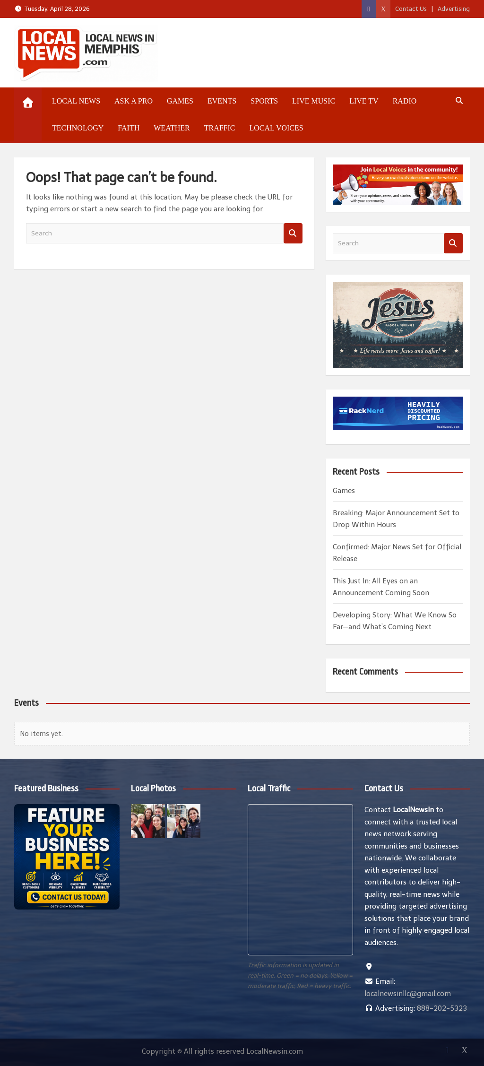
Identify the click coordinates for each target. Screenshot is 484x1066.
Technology (78, 128)
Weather (172, 128)
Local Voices (276, 128)
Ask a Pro (133, 101)
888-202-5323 (442, 1008)
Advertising (454, 8)
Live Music (313, 101)
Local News (76, 101)
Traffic (219, 128)
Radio (405, 101)
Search (293, 233)
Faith (128, 128)
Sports (264, 101)
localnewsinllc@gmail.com (407, 993)
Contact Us (411, 8)
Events (221, 101)
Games (180, 101)
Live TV (363, 101)
